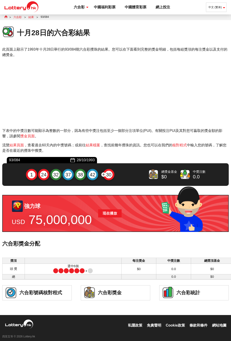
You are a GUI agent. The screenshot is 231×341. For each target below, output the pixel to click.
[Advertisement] (115, 92)
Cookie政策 (175, 320)
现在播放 (110, 213)
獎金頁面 (27, 136)
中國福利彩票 (105, 7)
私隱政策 (135, 320)
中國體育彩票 (135, 7)
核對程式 (179, 145)
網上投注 (163, 7)
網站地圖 (219, 320)
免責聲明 (154, 320)
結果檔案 (93, 145)
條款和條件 (198, 320)
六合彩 (79, 7)
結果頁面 (16, 145)
